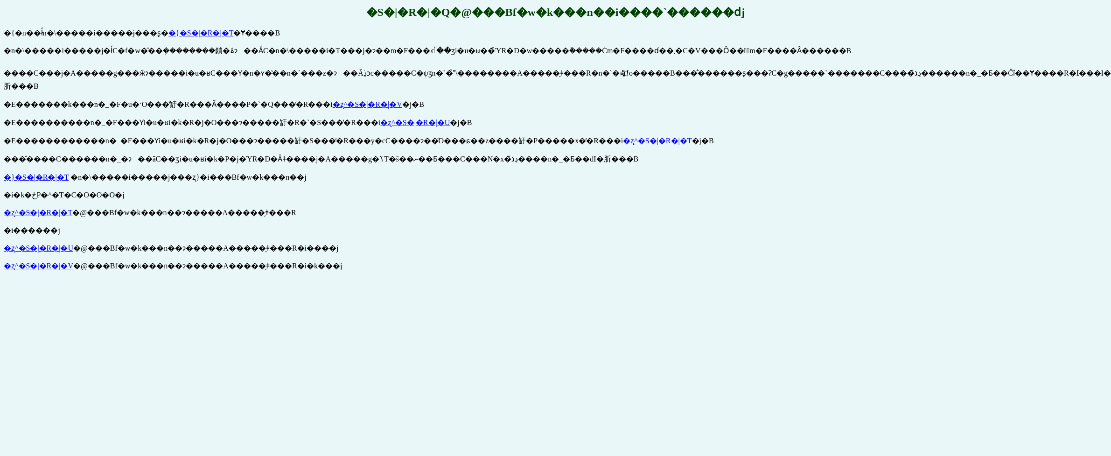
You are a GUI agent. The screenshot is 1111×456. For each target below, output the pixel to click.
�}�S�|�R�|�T (200, 33)
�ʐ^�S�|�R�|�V (367, 104)
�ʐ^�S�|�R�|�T (657, 141)
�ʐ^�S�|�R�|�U (415, 122)
